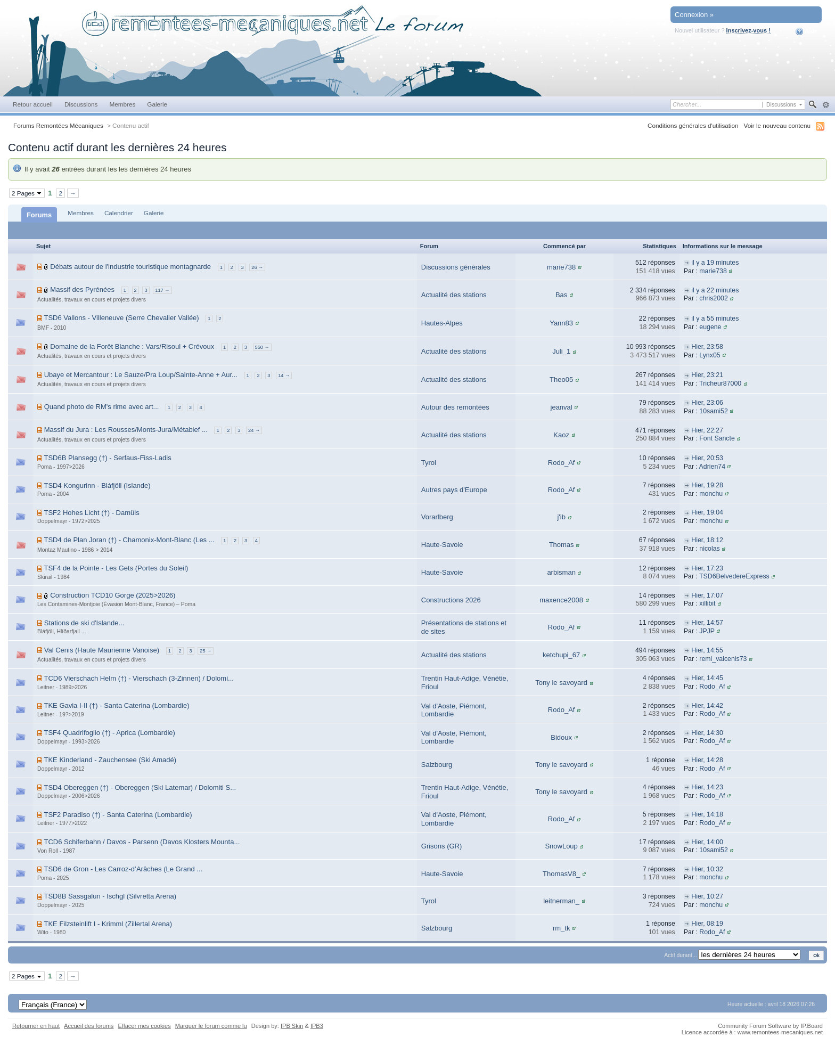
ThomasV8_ (561, 874)
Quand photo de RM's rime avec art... (101, 407)
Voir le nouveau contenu (777, 125)
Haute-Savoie (442, 545)
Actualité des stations (454, 295)
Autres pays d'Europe (454, 490)
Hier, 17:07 (707, 595)
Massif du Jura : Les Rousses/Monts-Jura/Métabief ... (126, 430)
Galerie (157, 104)
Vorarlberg (437, 517)
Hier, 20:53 (707, 458)
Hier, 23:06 (707, 402)
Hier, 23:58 (707, 346)
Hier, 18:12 (707, 540)
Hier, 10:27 (707, 896)
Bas (561, 295)
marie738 (561, 267)
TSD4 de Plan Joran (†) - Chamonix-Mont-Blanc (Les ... (129, 540)
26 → (257, 267)
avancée (825, 105)
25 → (205, 651)
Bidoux (561, 737)
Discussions (81, 104)
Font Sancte (717, 438)
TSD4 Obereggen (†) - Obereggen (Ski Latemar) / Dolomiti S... (140, 787)
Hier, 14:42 (707, 705)
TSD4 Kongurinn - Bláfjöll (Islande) (97, 485)
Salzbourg (437, 765)
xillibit (707, 603)
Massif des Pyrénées (82, 289)
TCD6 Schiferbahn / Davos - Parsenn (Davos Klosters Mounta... (142, 842)
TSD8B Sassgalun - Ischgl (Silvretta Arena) (110, 896)
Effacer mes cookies (144, 1026)
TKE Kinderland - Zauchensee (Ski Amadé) (110, 760)
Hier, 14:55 (707, 650)
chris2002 (713, 298)
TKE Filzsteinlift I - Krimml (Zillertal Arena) (108, 924)
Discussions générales (455, 267)
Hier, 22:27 (707, 430)
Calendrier (118, 212)
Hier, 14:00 (707, 842)
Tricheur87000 (720, 383)
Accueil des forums (88, 1026)
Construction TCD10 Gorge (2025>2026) (112, 595)
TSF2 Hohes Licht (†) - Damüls (91, 513)
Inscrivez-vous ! (748, 30)
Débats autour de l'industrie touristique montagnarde (130, 267)
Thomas (561, 545)
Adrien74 (712, 466)
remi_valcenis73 (723, 659)
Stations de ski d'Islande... (84, 623)
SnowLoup (561, 846)
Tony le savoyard (561, 683)
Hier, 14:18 (707, 814)
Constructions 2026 (451, 600)
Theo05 (561, 379)
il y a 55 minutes (715, 318)
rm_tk (561, 928)
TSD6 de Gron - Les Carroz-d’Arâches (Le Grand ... (123, 869)
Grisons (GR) (441, 846)
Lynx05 (709, 355)
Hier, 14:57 (707, 622)
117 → (162, 290)
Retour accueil (33, 104)
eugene (710, 327)
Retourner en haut (36, 1026)
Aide (806, 31)
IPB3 (316, 1026)
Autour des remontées (455, 407)
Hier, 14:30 (707, 733)
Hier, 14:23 (707, 787)
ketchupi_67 (561, 655)
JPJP (707, 631)
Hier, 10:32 (707, 869)
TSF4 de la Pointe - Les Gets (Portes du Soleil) (116, 568)
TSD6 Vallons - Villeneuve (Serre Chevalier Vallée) (121, 318)
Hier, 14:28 (707, 760)
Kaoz (561, 435)
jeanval (561, 407)
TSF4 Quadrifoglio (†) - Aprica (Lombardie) (109, 733)
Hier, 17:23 (707, 568)
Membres (122, 104)
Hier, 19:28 (707, 485)
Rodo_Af (561, 463)
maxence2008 (561, 600)
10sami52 (713, 411)
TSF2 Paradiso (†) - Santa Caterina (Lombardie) (118, 815)
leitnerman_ (561, 901)
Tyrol (428, 463)
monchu (711, 493)
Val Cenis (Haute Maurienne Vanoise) (101, 650)
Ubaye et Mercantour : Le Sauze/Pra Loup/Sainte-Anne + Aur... (141, 375)
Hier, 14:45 (707, 678)
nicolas (709, 548)
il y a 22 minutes (715, 290)
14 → (284, 375)
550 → (262, 347)
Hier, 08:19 (707, 923)
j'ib (561, 517)
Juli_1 (561, 351)
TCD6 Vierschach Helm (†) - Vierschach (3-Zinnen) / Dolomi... (138, 678)
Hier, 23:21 (707, 375)
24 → (254, 430)
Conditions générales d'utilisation (693, 125)
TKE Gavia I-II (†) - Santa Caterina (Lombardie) (116, 705)
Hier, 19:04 (707, 512)
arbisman (561, 572)
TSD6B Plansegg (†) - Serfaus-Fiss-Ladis (107, 458)
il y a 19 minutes (715, 262)
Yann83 (561, 323)
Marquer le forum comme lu (211, 1026)
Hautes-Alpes (442, 323)
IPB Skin (292, 1026)
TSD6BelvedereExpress (734, 576)
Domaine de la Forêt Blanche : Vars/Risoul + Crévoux (132, 346)
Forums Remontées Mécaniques (58, 125)
